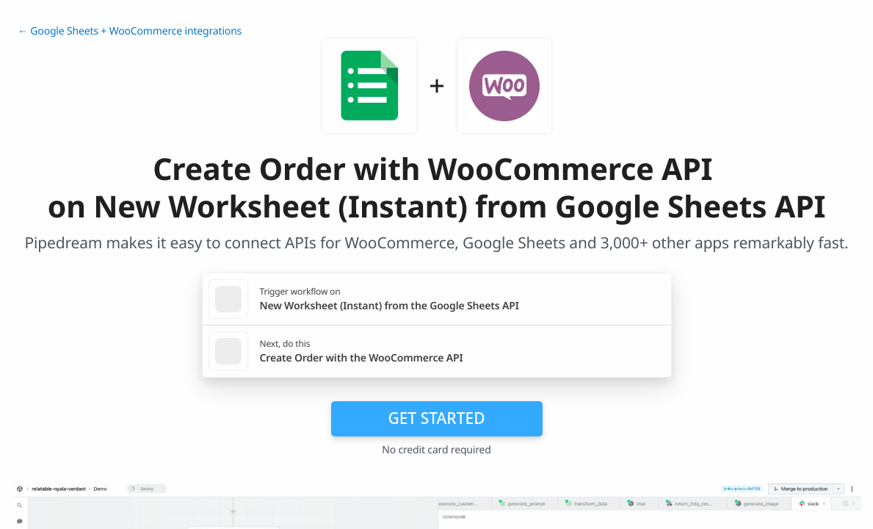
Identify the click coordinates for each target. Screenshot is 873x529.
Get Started (436, 418)
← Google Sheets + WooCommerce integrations (130, 31)
